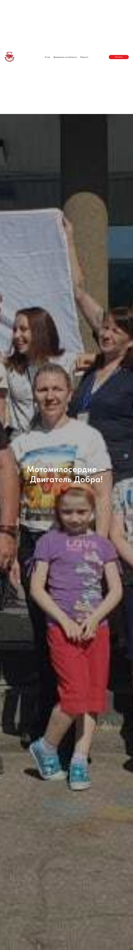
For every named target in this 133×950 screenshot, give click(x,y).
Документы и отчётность (65, 57)
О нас (47, 57)
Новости (84, 57)
